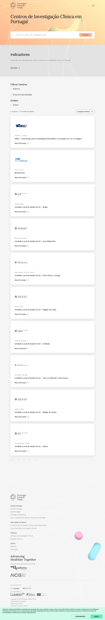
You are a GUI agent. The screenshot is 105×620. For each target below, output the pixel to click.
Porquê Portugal (16, 509)
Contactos (14, 549)
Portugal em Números (18, 515)
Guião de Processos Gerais (19, 606)
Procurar (86, 35)
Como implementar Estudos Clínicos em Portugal (27, 518)
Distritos (16, 89)
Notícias (13, 546)
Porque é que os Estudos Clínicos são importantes (28, 525)
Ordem (15, 105)
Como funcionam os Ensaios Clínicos (23, 528)
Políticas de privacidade (18, 601)
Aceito (96, 616)
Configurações (80, 616)
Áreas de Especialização (22, 95)
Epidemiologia (15, 512)
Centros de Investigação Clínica (21, 536)
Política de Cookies (16, 603)
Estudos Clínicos (16, 539)
